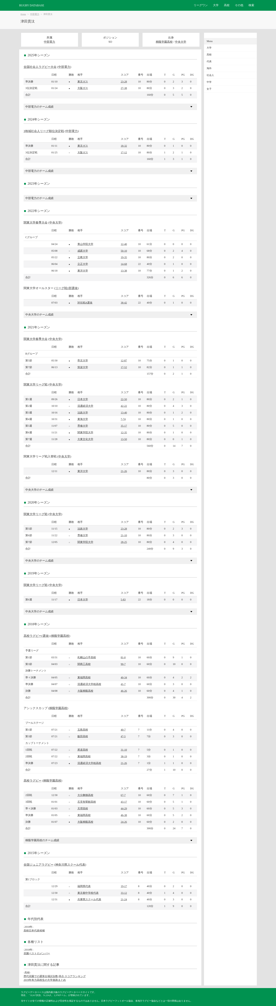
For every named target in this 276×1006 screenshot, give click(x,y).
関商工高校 (84, 664)
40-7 (123, 729)
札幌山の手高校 (86, 657)
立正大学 (82, 263)
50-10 (124, 250)
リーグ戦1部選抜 (66, 288)
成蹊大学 (82, 250)
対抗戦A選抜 (85, 302)
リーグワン (201, 5)
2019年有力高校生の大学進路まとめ (45, 979)
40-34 (124, 677)
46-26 (124, 690)
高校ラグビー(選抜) (36, 636)
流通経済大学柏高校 (89, 684)
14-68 (124, 263)
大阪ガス (82, 88)
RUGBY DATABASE (31, 5)
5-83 (123, 599)
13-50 (124, 439)
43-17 (124, 801)
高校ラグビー (33, 780)
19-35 (124, 257)
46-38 (124, 815)
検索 (251, 5)
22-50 (124, 399)
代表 (209, 61)
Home (23, 14)
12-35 (124, 432)
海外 (209, 68)
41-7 (123, 684)
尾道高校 (82, 749)
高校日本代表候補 (34, 930)
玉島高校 (82, 729)
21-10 (124, 535)
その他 (239, 5)
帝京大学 (82, 360)
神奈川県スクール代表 (70, 864)
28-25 (124, 541)
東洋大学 (82, 270)
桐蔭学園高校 (164, 41)
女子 (209, 89)
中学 (209, 82)
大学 (216, 5)
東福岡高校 (84, 677)
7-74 (123, 419)
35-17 (124, 425)
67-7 (123, 795)
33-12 (124, 892)
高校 (227, 5)
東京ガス (82, 81)
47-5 (123, 736)
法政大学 (82, 412)
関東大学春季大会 (36, 222)
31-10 (124, 749)
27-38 (124, 88)
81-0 (123, 657)
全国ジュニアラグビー (39, 864)
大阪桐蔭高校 (85, 690)
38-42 (124, 302)
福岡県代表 (84, 886)
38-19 (124, 756)
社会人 (210, 75)
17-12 (124, 152)
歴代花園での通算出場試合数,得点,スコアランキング (55, 976)
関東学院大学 (85, 432)
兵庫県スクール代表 (89, 899)
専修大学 (82, 425)
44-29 (124, 808)
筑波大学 (82, 367)
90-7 (123, 664)
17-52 (124, 367)
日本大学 (82, 399)
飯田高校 (82, 736)
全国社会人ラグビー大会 (40, 67)
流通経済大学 (85, 405)
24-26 (124, 821)
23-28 (124, 81)
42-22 (124, 405)
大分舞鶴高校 (85, 795)
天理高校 (82, 808)
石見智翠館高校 (86, 801)
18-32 (124, 145)
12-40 (124, 244)
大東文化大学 (85, 439)
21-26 (124, 471)
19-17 (124, 886)
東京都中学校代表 (88, 892)
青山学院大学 (85, 244)
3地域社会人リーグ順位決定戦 (44, 131)
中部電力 (34, 14)
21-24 (124, 899)
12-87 (124, 360)
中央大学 (180, 41)
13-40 (124, 412)
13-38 (124, 270)
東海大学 (82, 419)
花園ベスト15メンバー (37, 953)
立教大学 (82, 257)
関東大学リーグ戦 (36, 384)
